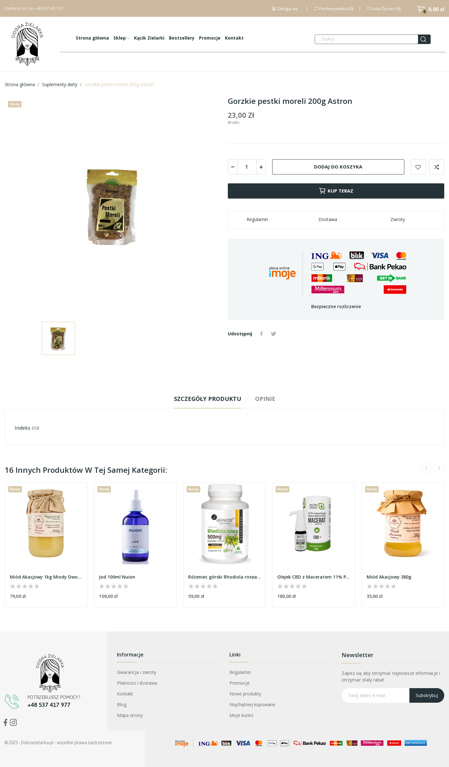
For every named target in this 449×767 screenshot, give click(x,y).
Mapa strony (130, 715)
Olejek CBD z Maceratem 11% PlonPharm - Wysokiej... (313, 577)
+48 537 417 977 (50, 8)
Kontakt (125, 694)
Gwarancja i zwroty (136, 672)
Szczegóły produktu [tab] (207, 399)
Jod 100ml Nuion (117, 577)
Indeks (22, 427)
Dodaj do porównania (436, 167)
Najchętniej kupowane (252, 704)
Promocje (239, 683)
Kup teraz (335, 191)
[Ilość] (246, 166)
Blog (121, 704)
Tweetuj (273, 334)
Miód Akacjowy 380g (389, 577)
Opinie (265, 399)
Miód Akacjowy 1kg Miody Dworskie (46, 577)
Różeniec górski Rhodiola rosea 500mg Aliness (224, 577)
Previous (426, 468)
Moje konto (241, 715)
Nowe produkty (245, 694)
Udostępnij (261, 334)
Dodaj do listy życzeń (418, 167)
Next (438, 468)
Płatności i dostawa (137, 683)
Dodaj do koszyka (338, 166)
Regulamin (240, 672)
